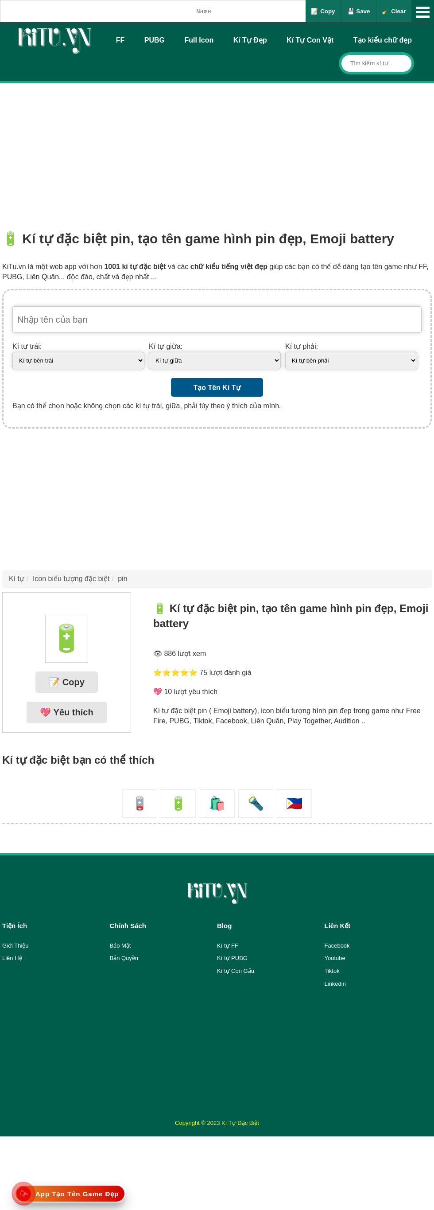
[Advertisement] (217, 150)
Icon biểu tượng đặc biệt (71, 578)
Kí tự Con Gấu (235, 971)
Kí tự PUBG (232, 958)
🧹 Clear (394, 11)
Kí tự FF (227, 945)
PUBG (154, 40)
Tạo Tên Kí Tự (216, 387)
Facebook (337, 945)
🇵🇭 (294, 803)
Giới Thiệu (15, 945)
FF (120, 40)
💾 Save (358, 11)
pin (122, 578)
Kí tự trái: (27, 346)
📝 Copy (323, 11)
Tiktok (332, 971)
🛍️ (217, 803)
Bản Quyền (124, 958)
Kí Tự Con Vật (310, 40)
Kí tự (16, 578)
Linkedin (335, 983)
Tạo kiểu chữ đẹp (382, 40)
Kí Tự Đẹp (250, 40)
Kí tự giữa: (165, 346)
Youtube (335, 958)
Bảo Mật (120, 945)
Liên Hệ (12, 958)
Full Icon (198, 40)
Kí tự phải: (301, 346)
